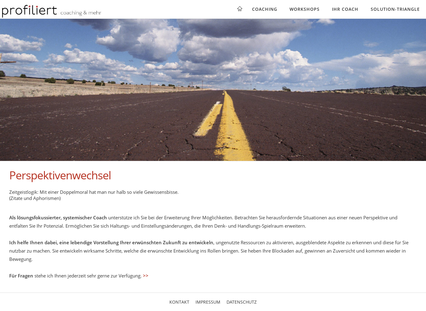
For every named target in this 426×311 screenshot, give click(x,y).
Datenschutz (242, 302)
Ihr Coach (345, 9)
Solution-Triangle (395, 9)
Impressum (207, 302)
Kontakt (179, 302)
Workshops (305, 9)
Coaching (264, 9)
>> (145, 276)
